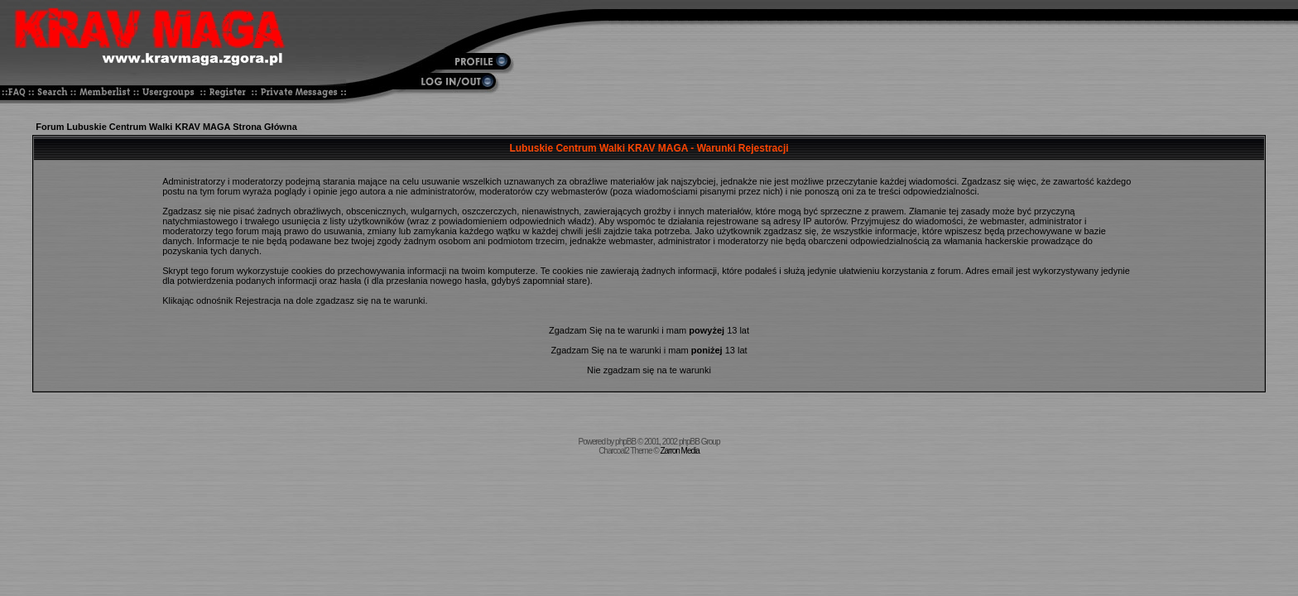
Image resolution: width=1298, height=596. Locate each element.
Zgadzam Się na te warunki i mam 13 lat (649, 330)
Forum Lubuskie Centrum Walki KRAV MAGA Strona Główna (166, 127)
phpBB (625, 441)
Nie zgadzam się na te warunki (649, 370)
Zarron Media (679, 450)
